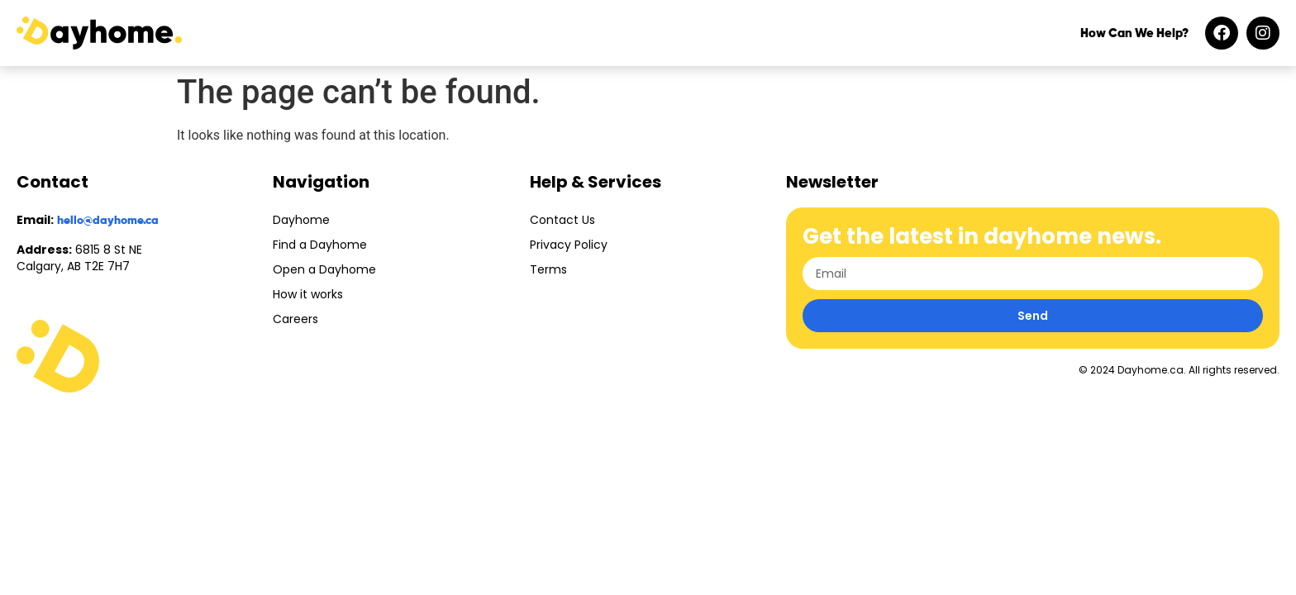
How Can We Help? (1134, 33)
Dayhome (301, 220)
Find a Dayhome (320, 244)
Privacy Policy (569, 244)
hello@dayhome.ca (108, 220)
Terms (548, 269)
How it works (308, 294)
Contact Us (562, 220)
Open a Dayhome (324, 269)
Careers (295, 319)
